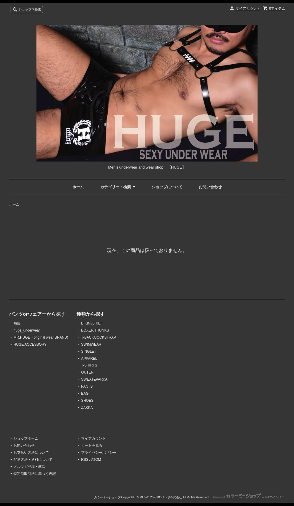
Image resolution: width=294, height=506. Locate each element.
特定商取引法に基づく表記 (35, 474)
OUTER (87, 372)
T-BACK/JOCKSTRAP (98, 337)
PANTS (87, 386)
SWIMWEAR (91, 344)
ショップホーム (26, 438)
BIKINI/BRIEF (92, 323)
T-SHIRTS (89, 365)
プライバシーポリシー (98, 452)
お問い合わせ (210, 187)
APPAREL (89, 359)
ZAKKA (87, 408)
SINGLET (88, 351)
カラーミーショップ (107, 497)
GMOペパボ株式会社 (168, 497)
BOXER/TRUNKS (95, 330)
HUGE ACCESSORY (30, 344)
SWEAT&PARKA (94, 379)
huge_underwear (27, 330)
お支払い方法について (31, 452)
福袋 (17, 323)
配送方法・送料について (33, 460)
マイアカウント (247, 8)
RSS (84, 460)
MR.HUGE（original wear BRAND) (41, 337)
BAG (84, 393)
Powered (249, 497)
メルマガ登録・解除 (29, 467)
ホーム (78, 187)
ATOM (96, 460)
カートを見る (91, 445)
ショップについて (167, 187)
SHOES (87, 401)
